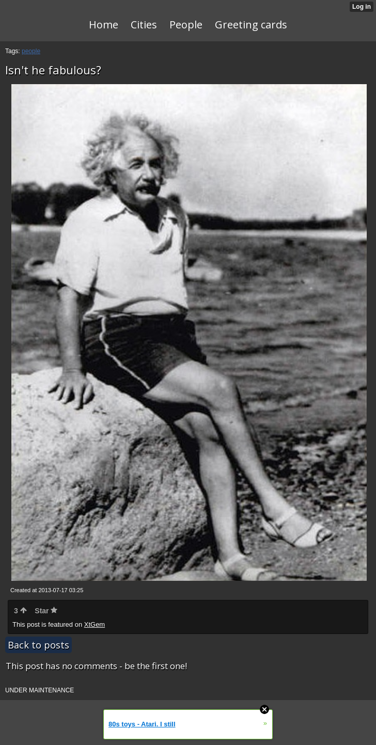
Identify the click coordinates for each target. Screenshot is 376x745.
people (31, 51)
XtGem (94, 624)
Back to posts (38, 645)
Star (46, 611)
